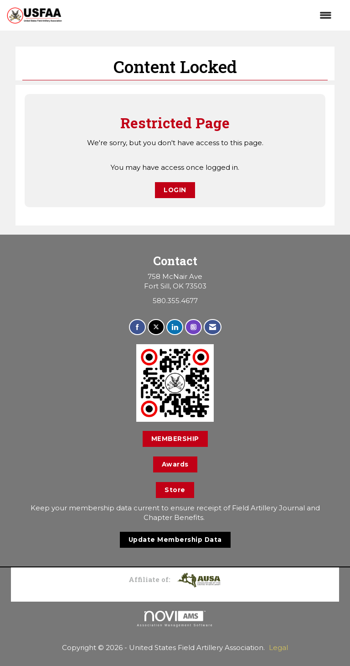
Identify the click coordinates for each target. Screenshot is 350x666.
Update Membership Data (175, 539)
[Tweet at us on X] (156, 327)
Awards (175, 464)
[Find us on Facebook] (137, 327)
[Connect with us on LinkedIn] (174, 327)
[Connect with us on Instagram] (193, 327)
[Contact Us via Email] (212, 327)
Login (175, 190)
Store (175, 489)
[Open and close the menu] (201, 15)
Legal (278, 647)
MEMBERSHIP (175, 438)
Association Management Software (175, 619)
